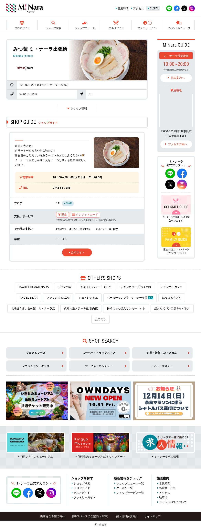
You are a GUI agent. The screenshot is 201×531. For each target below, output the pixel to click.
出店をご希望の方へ (52, 516)
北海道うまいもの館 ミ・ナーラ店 (33, 308)
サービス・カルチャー (98, 366)
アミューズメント (162, 366)
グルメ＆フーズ (35, 352)
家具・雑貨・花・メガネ (162, 352)
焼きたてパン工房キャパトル (172, 308)
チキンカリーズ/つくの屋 (136, 286)
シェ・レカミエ (88, 297)
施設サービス (167, 488)
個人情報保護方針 (127, 516)
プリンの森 (64, 286)
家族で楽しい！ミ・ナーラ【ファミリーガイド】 (176, 251)
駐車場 (163, 497)
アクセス (138, 8)
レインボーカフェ (172, 286)
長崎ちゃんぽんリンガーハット (126, 308)
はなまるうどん (171, 297)
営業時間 (123, 8)
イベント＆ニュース (179, 28)
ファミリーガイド (147, 28)
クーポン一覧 (124, 488)
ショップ (78, 108)
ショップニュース (85, 28)
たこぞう (100, 319)
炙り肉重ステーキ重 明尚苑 (81, 308)
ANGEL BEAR (28, 297)
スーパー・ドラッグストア (98, 352)
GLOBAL (154, 8)
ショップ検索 (53, 28)
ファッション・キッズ (35, 366)
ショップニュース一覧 (130, 483)
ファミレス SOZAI (58, 297)
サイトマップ (152, 516)
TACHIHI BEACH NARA (33, 286)
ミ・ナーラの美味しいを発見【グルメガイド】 (176, 219)
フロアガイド (22, 28)
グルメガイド (116, 28)
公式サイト (78, 252)
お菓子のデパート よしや (95, 286)
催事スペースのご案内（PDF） (90, 516)
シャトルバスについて (173, 502)
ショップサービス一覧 (130, 492)
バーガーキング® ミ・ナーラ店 (130, 297)
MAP (69, 203)
